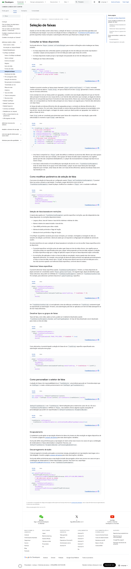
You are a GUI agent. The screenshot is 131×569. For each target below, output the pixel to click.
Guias (66, 19)
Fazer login (126, 2)
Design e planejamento (37, 2)
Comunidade (35, 10)
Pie (78, 549)
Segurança (27, 540)
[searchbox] (11, 16)
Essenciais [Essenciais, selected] (20, 2)
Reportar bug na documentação (117, 536)
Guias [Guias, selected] (15, 10)
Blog (25, 548)
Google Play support (118, 540)
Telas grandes (63, 535)
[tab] (33, 64)
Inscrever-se (109, 565)
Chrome (53, 557)
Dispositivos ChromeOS (66, 540)
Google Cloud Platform (73, 557)
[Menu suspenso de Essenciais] (26, 2)
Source (26, 543)
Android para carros (65, 543)
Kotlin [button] (33, 64)
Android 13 (80, 538)
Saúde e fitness (46, 538)
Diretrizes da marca (43, 565)
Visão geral (5, 10)
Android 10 (81, 546)
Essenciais (44, 19)
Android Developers (35, 19)
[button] (10, 42)
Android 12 (81, 541)
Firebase (61, 557)
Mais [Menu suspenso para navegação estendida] (65, 2)
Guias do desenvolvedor (101, 537)
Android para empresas (30, 537)
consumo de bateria (51, 437)
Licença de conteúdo (76, 502)
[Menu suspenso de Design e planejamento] (46, 2)
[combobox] (83, 1)
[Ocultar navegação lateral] (20, 566)
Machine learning (46, 536)
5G (43, 546)
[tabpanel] (65, 75)
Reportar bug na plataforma (120, 533)
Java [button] (40, 64)
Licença (34, 565)
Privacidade (45, 544)
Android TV (63, 545)
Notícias (26, 545)
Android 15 (81, 533)
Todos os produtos (87, 557)
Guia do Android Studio (101, 535)
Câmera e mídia (46, 541)
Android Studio (115, 2)
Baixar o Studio (99, 543)
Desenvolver (54, 2)
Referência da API (100, 540)
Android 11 (80, 544)
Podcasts (26, 551)
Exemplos (24, 10)
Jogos (43, 533)
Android (26, 535)
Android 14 (81, 536)
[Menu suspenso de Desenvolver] (60, 2)
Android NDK (98, 545)
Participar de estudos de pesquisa (119, 543)
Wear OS (62, 537)
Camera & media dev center (12, 6)
